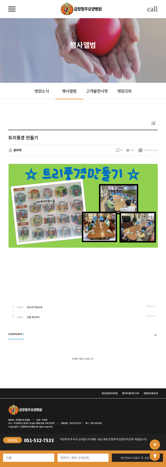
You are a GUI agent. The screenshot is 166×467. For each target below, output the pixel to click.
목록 (153, 123)
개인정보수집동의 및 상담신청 (137, 458)
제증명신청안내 (150, 393)
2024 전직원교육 (34, 307)
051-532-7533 (39, 440)
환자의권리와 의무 (130, 393)
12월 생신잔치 (33, 317)
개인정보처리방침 (110, 393)
